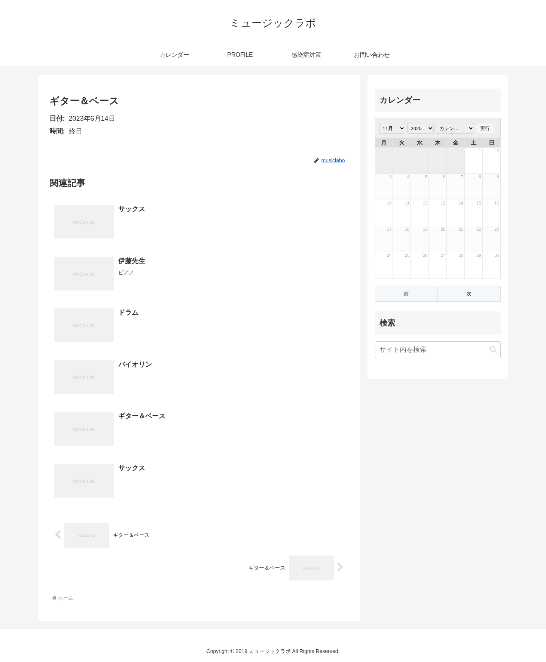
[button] (493, 349)
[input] (438, 349)
